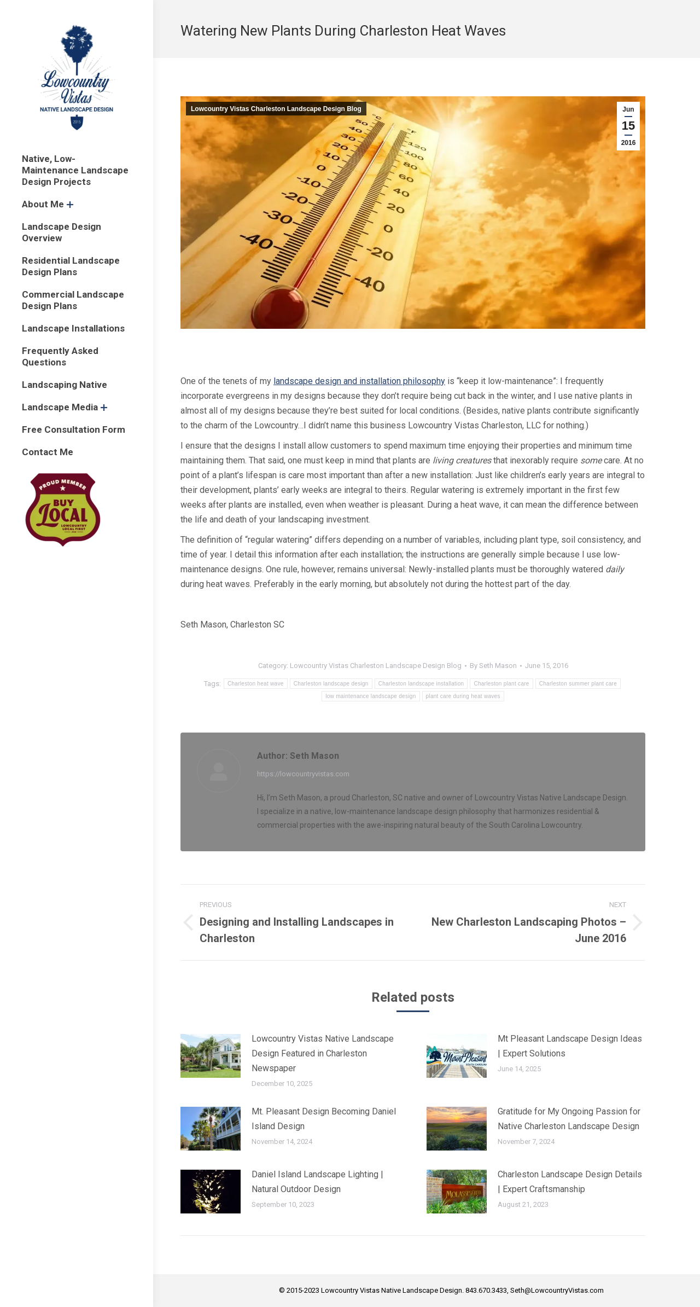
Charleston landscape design (331, 684)
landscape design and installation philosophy (359, 381)
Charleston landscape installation (421, 684)
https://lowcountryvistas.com (303, 774)
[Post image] (210, 1056)
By (493, 665)
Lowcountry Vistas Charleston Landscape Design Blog (276, 109)
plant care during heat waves (463, 696)
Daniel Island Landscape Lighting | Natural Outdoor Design (317, 1181)
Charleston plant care (501, 684)
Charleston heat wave (256, 684)
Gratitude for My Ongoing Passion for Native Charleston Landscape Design (569, 1118)
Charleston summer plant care (578, 684)
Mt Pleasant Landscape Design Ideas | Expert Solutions (570, 1046)
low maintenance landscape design (370, 696)
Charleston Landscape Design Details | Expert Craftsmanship (570, 1181)
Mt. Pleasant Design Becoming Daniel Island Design (324, 1118)
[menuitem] (76, 170)
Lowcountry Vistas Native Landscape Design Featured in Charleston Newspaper (323, 1053)
